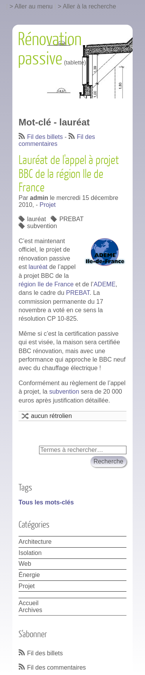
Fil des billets (45, 137)
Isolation (30, 553)
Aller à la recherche (89, 6)
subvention (42, 226)
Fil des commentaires (57, 140)
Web (25, 563)
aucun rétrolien (51, 416)
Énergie (29, 575)
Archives (30, 610)
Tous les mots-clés (46, 502)
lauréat (36, 219)
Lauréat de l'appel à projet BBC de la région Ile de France (69, 174)
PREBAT (71, 219)
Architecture (35, 541)
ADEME (105, 284)
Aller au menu (34, 6)
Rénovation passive (50, 49)
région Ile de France (46, 284)
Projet (47, 204)
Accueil (29, 603)
